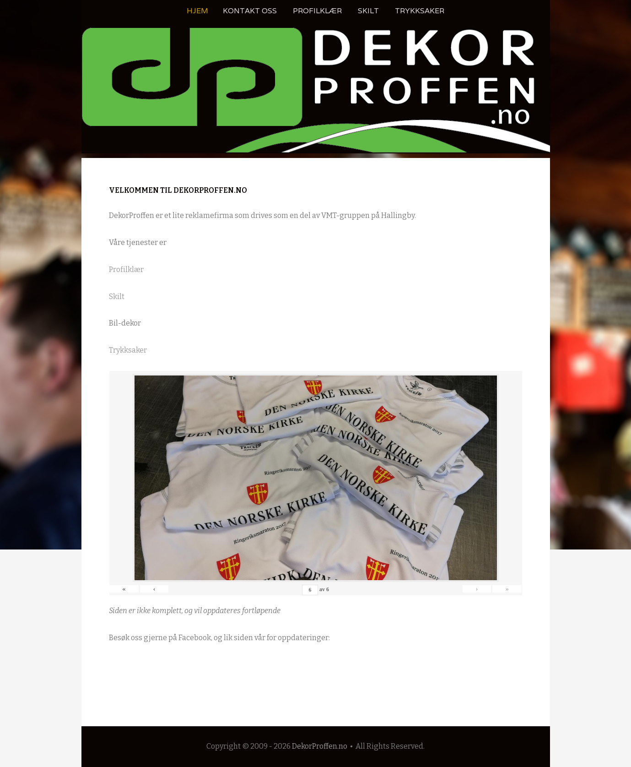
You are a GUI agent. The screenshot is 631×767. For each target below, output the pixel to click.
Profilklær (317, 11)
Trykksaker (419, 11)
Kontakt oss (250, 11)
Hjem (197, 11)
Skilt (368, 11)
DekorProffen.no (319, 746)
